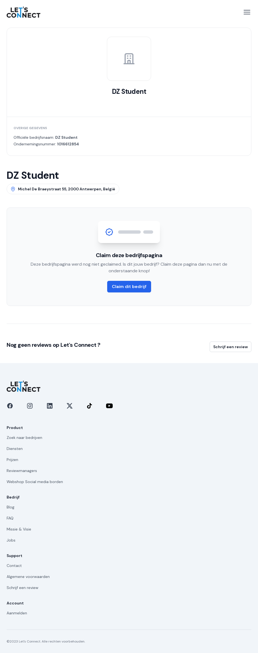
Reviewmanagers (22, 470)
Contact (14, 565)
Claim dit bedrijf (129, 286)
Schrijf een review (230, 346)
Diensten (15, 448)
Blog (10, 507)
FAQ (10, 518)
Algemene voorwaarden (28, 576)
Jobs (11, 540)
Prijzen (12, 459)
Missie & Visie (19, 529)
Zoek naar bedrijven (24, 437)
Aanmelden (17, 613)
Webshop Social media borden (35, 481)
